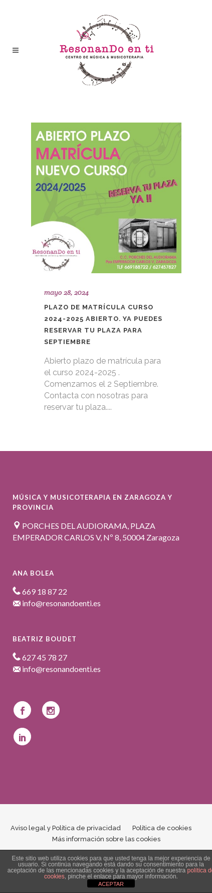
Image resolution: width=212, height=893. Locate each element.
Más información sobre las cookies (106, 839)
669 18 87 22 (40, 591)
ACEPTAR (111, 884)
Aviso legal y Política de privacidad (66, 828)
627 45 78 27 (40, 657)
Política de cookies (161, 828)
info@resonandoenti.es (57, 603)
